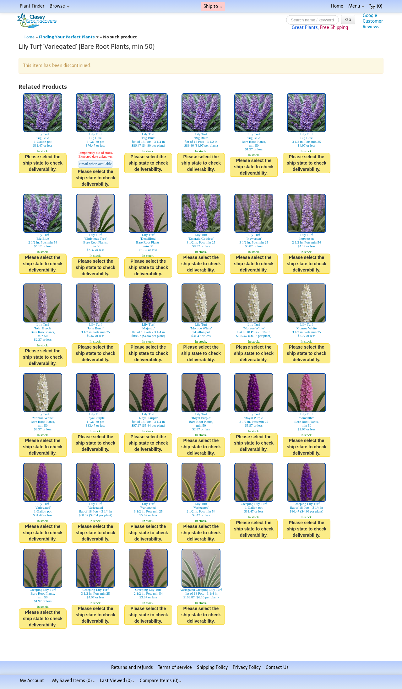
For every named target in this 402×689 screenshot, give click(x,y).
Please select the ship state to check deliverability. (42, 163)
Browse (59, 6)
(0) (375, 6)
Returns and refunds (132, 667)
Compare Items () (161, 680)
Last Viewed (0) (117, 680)
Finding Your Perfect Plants (69, 37)
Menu (356, 6)
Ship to (213, 6)
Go (348, 19)
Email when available (95, 164)
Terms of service (175, 667)
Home (337, 6)
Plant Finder (32, 6)
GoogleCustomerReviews (373, 21)
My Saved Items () (73, 680)
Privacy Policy (247, 667)
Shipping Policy (212, 667)
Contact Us (277, 667)
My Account (32, 680)
